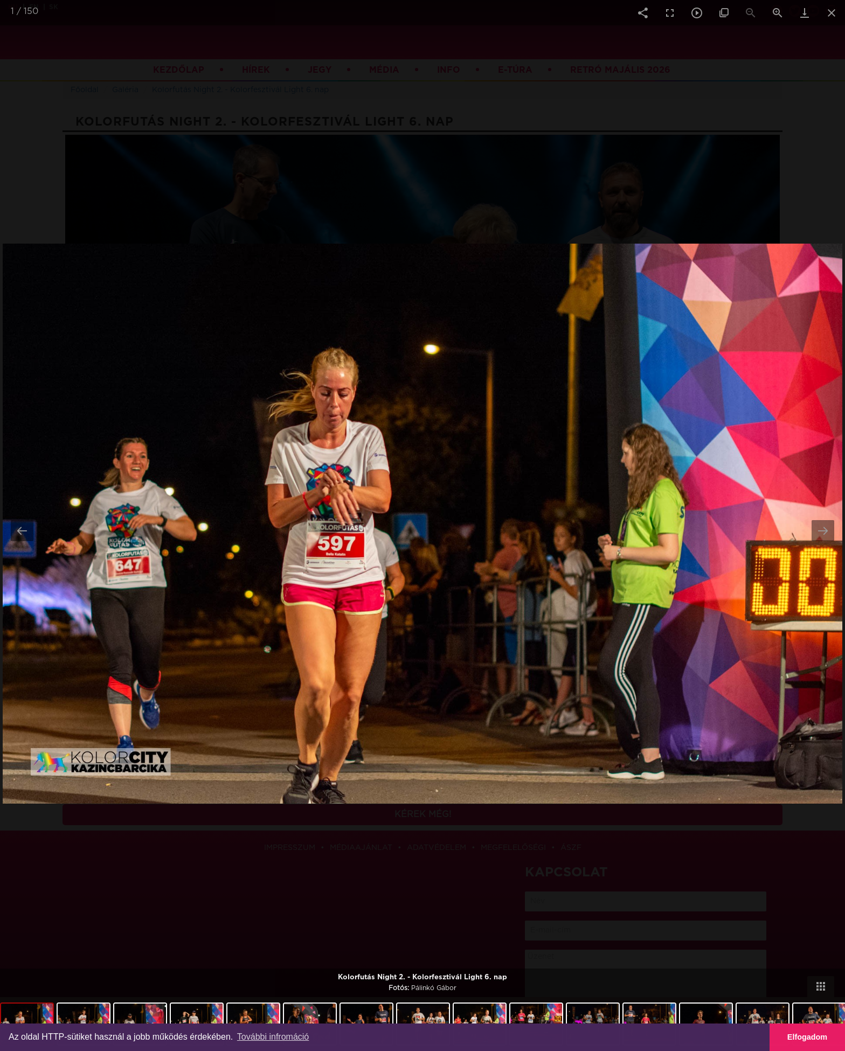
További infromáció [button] (273, 1036)
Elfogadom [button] (807, 1037)
